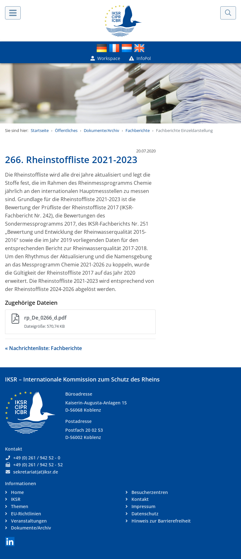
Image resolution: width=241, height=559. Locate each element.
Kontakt (139, 499)
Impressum (142, 506)
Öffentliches (66, 130)
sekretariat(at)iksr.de (35, 472)
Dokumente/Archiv (101, 130)
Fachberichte (138, 130)
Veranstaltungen (28, 521)
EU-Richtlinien (25, 514)
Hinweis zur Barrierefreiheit (160, 521)
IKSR (15, 499)
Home (17, 492)
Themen (19, 506)
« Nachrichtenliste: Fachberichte (43, 348)
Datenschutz (144, 514)
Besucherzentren (149, 492)
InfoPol (140, 58)
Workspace (105, 58)
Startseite (40, 130)
